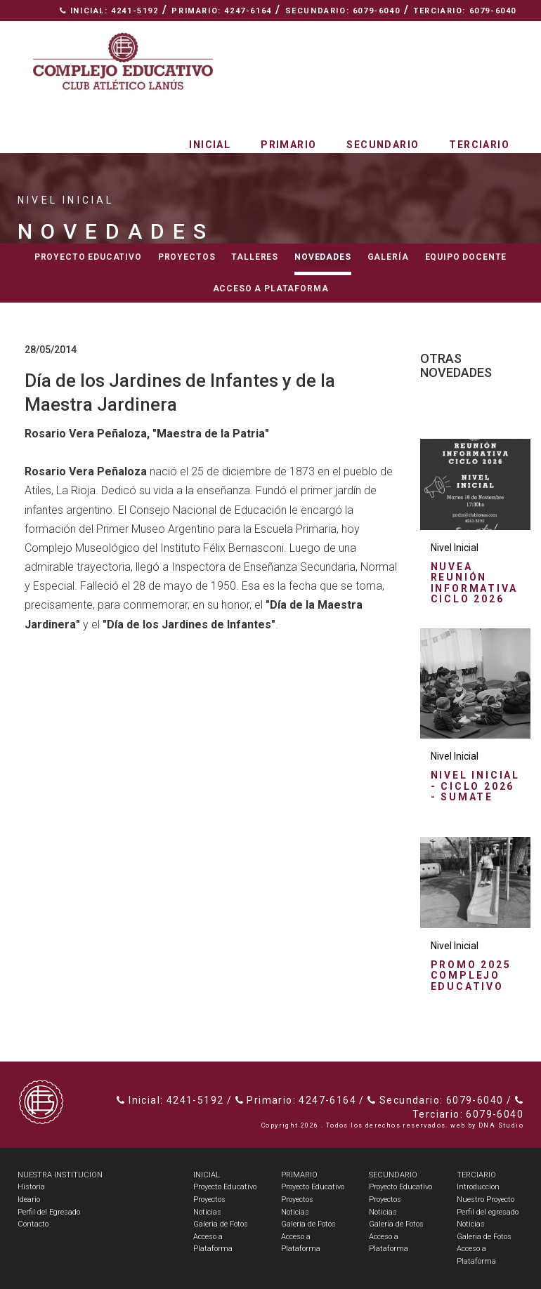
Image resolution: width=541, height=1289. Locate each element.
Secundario (382, 144)
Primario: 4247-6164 (221, 10)
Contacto (485, 32)
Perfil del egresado (488, 1212)
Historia (31, 1186)
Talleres (254, 257)
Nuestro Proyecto (485, 1199)
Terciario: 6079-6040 (464, 10)
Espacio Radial (255, 32)
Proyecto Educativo (224, 1186)
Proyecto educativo (88, 257)
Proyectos (187, 257)
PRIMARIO (299, 1174)
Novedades (322, 257)
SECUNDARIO (393, 1174)
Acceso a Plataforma (271, 288)
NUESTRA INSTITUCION (60, 1174)
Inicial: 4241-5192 (109, 10)
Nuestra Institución (376, 32)
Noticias (207, 1212)
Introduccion (478, 1186)
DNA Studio (500, 1125)
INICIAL (206, 1174)
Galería (388, 257)
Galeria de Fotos (220, 1224)
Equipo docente (466, 257)
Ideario (29, 1199)
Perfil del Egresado (49, 1212)
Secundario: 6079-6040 (342, 10)
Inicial (209, 144)
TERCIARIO (476, 1174)
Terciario (479, 144)
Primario (288, 144)
